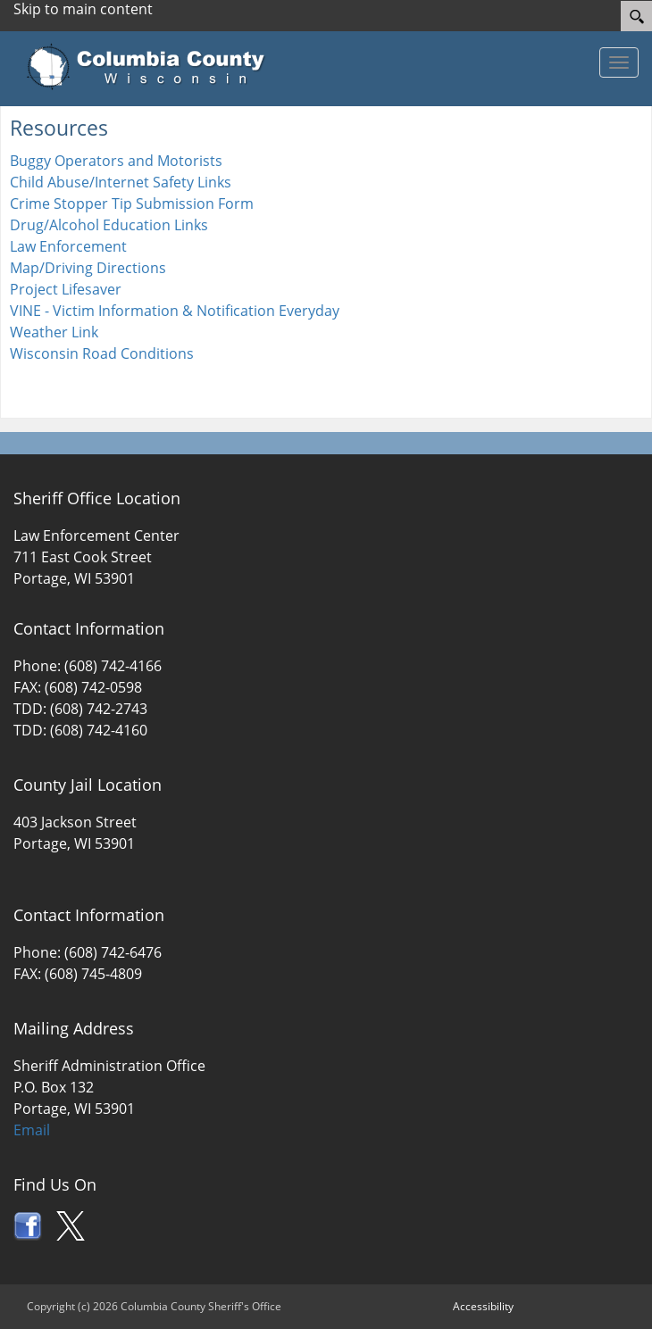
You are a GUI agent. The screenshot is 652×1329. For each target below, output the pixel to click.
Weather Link (54, 332)
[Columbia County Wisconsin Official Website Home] (151, 67)
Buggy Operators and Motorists (116, 160)
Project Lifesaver (65, 289)
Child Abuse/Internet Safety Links (120, 182)
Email (31, 1130)
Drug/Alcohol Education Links (109, 225)
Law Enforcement (68, 246)
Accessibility (483, 1306)
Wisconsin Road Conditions (102, 353)
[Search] (636, 16)
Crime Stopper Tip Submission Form (132, 203)
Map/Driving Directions (88, 268)
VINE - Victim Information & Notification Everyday (174, 310)
